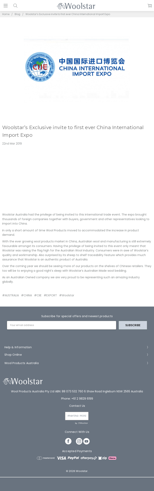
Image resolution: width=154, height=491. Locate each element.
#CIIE (38, 295)
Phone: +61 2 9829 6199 (77, 399)
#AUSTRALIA (10, 295)
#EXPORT (50, 295)
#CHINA (26, 295)
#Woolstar (66, 295)
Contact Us (77, 406)
